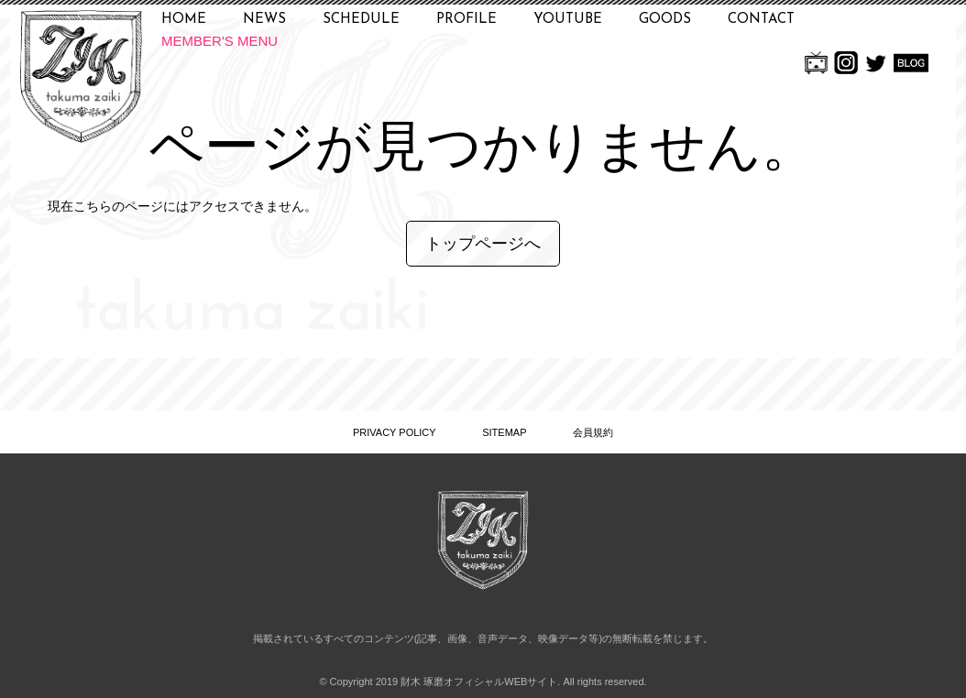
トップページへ (483, 243)
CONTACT (761, 20)
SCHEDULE (361, 20)
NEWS (264, 20)
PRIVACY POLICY (394, 432)
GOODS (665, 20)
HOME (183, 20)
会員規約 (593, 432)
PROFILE (466, 20)
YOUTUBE (567, 20)
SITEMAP (504, 432)
